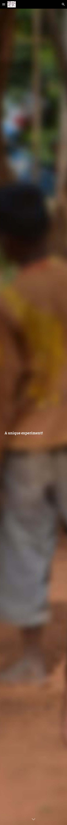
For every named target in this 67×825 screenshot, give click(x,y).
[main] (33, 417)
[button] (3, 4)
